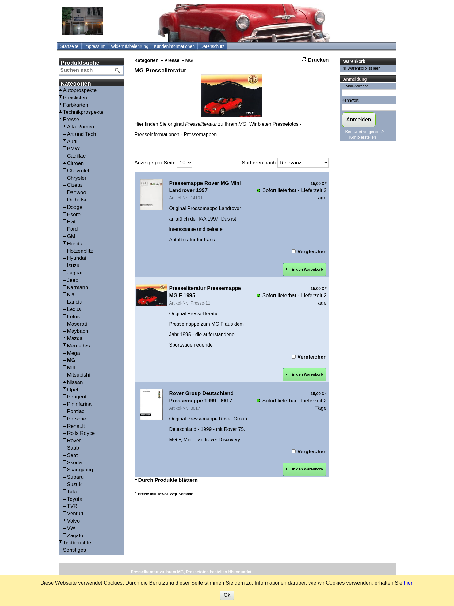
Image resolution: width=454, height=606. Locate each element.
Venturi (75, 513)
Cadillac (76, 156)
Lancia (74, 302)
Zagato (75, 536)
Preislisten (75, 98)
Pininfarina (79, 404)
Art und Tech (81, 134)
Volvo (73, 521)
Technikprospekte (83, 112)
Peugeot (76, 397)
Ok (227, 595)
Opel (72, 390)
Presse (71, 119)
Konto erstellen (362, 137)
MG (71, 360)
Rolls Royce (81, 433)
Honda (74, 244)
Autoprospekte (80, 90)
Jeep (72, 280)
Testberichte (77, 543)
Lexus (74, 309)
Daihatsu (77, 200)
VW (71, 528)
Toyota (74, 499)
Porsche (76, 419)
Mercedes (78, 346)
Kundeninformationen (174, 46)
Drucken (318, 60)
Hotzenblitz (80, 251)
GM (71, 236)
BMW (73, 149)
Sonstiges (74, 550)
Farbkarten (75, 105)
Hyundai (76, 258)
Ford (72, 229)
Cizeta (74, 185)
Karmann (77, 287)
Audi (72, 141)
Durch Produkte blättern (168, 480)
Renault (76, 426)
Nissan (75, 382)
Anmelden (358, 120)
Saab (73, 448)
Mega (73, 353)
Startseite (69, 46)
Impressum (94, 46)
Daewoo (76, 192)
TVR (72, 506)
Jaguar (75, 273)
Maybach (77, 331)
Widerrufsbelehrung (129, 46)
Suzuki (75, 484)
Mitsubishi (78, 375)
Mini (72, 367)
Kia (71, 294)
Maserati (77, 324)
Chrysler (76, 178)
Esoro (74, 214)
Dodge (74, 207)
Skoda (74, 463)
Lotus (73, 317)
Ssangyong (80, 470)
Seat (72, 455)
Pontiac (76, 411)
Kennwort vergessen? (364, 131)
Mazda (75, 338)
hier (408, 583)
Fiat (71, 221)
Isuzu (73, 265)
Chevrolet (78, 171)
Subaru (75, 477)
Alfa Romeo (80, 127)
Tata (72, 492)
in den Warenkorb (304, 269)
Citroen (75, 163)
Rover (74, 440)
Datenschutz (212, 46)
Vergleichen (311, 252)
